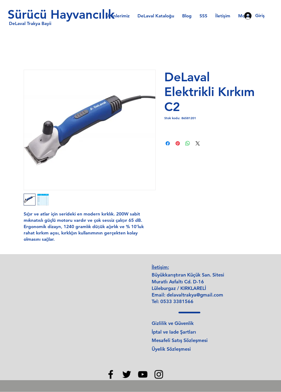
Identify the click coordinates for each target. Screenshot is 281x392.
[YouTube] (143, 374)
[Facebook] (110, 374)
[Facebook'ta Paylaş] (168, 143)
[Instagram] (159, 374)
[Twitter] (126, 374)
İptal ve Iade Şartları (174, 332)
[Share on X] (198, 143)
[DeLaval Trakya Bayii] (30, 23)
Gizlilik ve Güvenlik (173, 323)
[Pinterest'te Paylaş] (178, 143)
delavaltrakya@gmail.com (195, 295)
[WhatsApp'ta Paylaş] (188, 143)
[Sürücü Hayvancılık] (64, 14)
